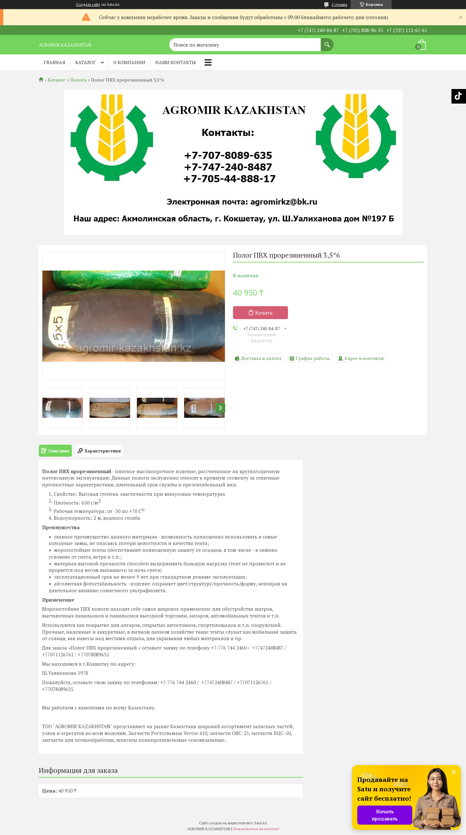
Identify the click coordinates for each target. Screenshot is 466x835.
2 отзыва (339, 4)
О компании (129, 62)
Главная (54, 62)
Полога (78, 80)
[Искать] (327, 41)
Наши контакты (175, 62)
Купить (264, 312)
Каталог (85, 62)
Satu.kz (260, 822)
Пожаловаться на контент (256, 828)
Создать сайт (88, 4)
